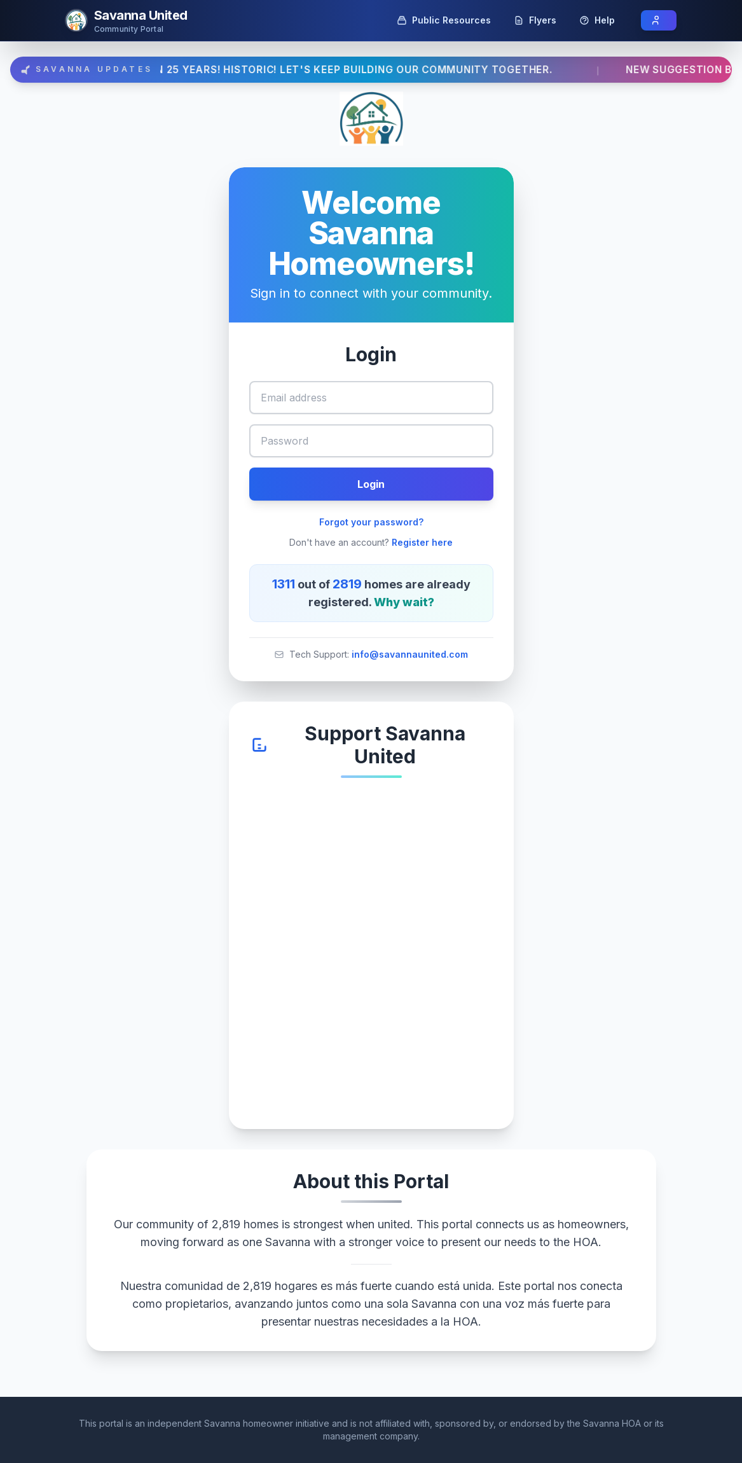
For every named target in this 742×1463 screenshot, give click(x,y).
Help (597, 20)
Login (371, 484)
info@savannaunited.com (410, 654)
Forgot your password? (371, 522)
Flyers (535, 20)
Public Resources (444, 20)
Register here (422, 542)
